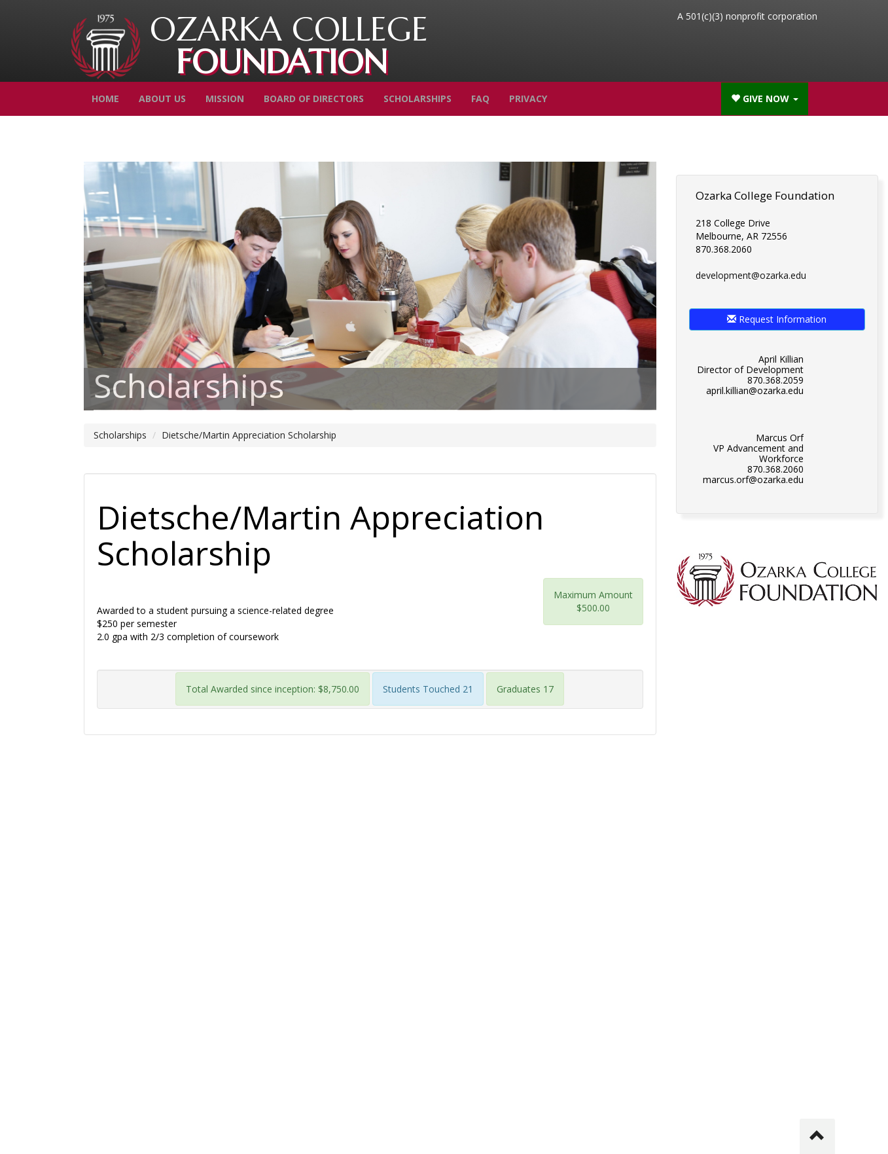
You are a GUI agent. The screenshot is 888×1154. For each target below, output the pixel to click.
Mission (224, 98)
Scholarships (417, 98)
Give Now (764, 98)
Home (105, 98)
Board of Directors (314, 98)
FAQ (480, 98)
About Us (162, 98)
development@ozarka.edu (751, 275)
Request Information (776, 319)
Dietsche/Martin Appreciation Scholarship (249, 435)
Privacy (528, 98)
